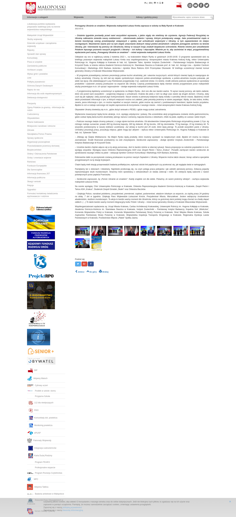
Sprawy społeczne (35, 138)
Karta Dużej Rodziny (39, 455)
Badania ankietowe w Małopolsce (45, 494)
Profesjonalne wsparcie (41, 467)
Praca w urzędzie (34, 62)
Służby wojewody (34, 39)
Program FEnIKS (38, 462)
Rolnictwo (31, 162)
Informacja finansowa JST (38, 173)
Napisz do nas (33, 90)
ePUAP (34, 433)
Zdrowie (30, 130)
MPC (32, 479)
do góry (92, 272)
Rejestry (30, 50)
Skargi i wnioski (34, 181)
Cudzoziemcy (33, 114)
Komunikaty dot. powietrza (42, 418)
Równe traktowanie (35, 122)
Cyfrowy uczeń (37, 385)
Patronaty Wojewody (39, 440)
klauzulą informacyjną (72, 510)
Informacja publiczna (36, 177)
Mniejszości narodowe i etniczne (41, 126)
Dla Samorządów (34, 170)
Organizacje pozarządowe (38, 142)
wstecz (79, 272)
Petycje (30, 185)
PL (145, 3)
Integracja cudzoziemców (41, 448)
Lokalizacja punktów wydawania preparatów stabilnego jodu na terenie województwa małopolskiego (43, 27)
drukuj (103, 272)
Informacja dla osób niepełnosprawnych (44, 93)
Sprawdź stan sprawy (36, 54)
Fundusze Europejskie (37, 166)
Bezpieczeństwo (34, 150)
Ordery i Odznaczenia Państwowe (42, 154)
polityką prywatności (72, 507)
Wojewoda (78, 17)
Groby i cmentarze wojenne (39, 158)
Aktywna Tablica (37, 487)
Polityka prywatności (36, 82)
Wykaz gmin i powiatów (37, 74)
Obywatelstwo (33, 118)
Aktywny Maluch (37, 378)
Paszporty (31, 103)
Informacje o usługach (37, 17)
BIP (32, 370)
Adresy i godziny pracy (146, 17)
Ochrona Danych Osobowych (40, 86)
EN (150, 3)
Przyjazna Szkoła (38, 396)
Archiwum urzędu (34, 70)
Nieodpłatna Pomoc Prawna (39, 134)
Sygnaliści (31, 189)
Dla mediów (110, 17)
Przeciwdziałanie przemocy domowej (43, 146)
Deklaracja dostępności (37, 97)
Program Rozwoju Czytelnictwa (44, 473)
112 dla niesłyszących (40, 403)
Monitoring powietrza (39, 425)
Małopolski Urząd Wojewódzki (40, 35)
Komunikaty (32, 58)
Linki (29, 78)
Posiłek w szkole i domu (41, 391)
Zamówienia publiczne (37, 66)
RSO (33, 410)
